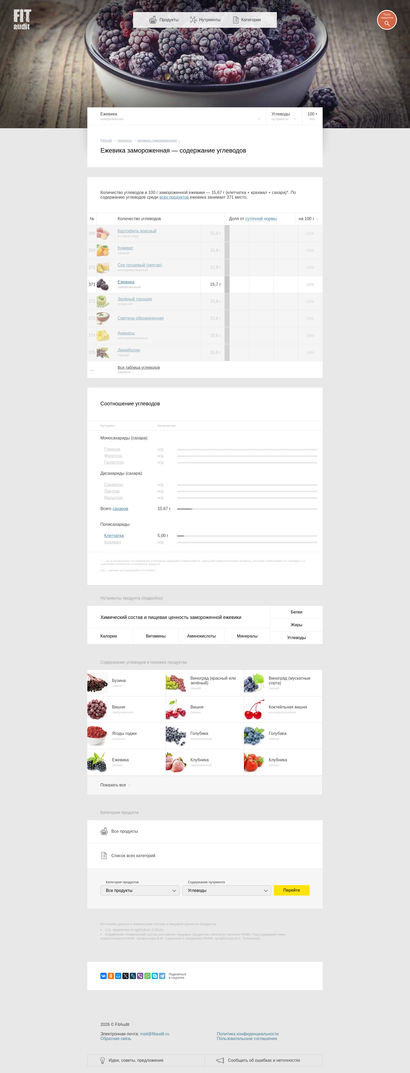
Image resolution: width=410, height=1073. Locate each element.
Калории (108, 636)
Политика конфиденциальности (247, 1034)
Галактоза (113, 462)
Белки (296, 612)
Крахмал (112, 542)
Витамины (156, 636)
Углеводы (296, 637)
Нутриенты (209, 20)
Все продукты (119, 831)
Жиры (296, 625)
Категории (251, 20)
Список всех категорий (127, 855)
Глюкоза (112, 449)
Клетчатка (114, 535)
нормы (261, 218)
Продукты (169, 20)
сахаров (120, 508)
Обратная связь (115, 1038)
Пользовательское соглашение (247, 1038)
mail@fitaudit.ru (154, 1034)
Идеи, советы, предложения (136, 1060)
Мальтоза (113, 497)
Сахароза (113, 484)
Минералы (247, 636)
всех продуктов (174, 197)
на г (307, 218)
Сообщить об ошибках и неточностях (264, 1060)
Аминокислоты (201, 636)
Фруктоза (113, 456)
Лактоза (111, 491)
